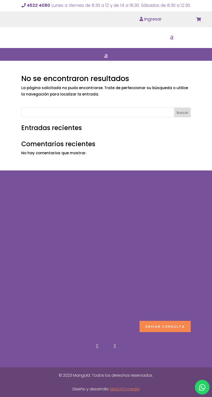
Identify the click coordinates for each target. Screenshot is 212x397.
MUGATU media (125, 389)
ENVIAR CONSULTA (165, 326)
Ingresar (151, 19)
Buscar (182, 112)
